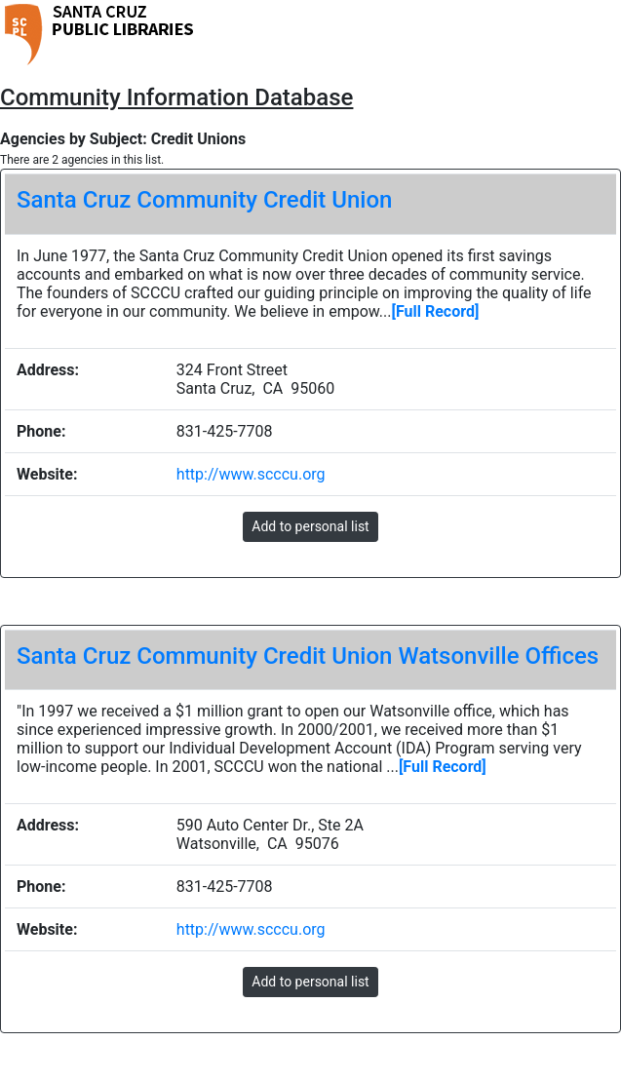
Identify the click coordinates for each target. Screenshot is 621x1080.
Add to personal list (310, 526)
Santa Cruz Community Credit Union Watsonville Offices (308, 656)
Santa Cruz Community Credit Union (204, 199)
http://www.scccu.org (251, 474)
